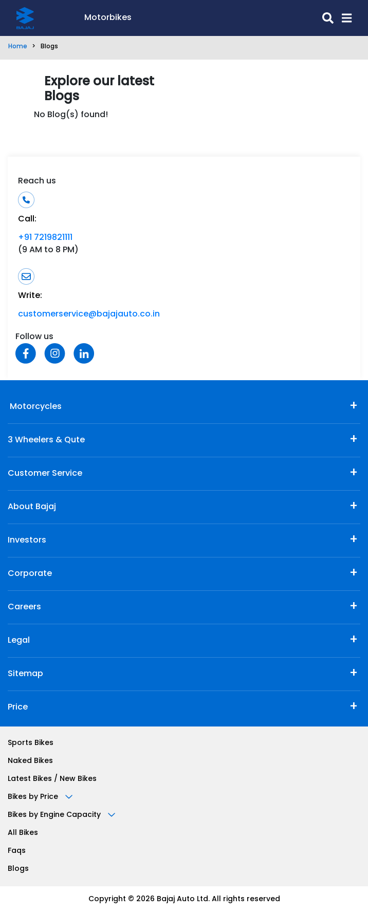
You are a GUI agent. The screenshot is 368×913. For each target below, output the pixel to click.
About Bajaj (32, 507)
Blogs (18, 869)
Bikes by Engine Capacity (61, 815)
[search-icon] (233, 18)
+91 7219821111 (45, 238)
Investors (27, 540)
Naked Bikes (30, 761)
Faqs (17, 851)
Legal (19, 641)
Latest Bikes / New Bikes (52, 779)
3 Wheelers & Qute (46, 440)
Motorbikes (108, 18)
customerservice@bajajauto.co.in (89, 314)
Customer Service (45, 474)
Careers (24, 607)
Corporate (30, 574)
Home (17, 47)
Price (18, 707)
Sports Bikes (30, 743)
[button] (343, 18)
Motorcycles (35, 407)
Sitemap (25, 674)
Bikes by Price (40, 797)
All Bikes (23, 833)
